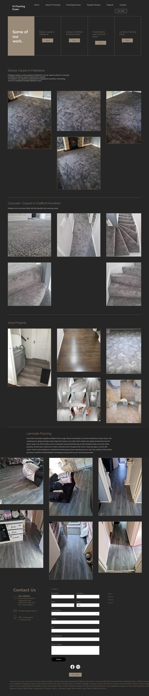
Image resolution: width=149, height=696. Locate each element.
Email (53, 602)
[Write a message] (75, 650)
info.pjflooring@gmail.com (27, 611)
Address (54, 619)
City (52, 627)
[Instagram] (78, 667)
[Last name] (87, 596)
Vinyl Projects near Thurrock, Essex (99, 34)
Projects (110, 599)
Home (110, 594)
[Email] (62, 605)
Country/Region (56, 610)
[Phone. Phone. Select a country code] (80, 605)
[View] (47, 40)
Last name (80, 593)
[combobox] (75, 613)
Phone (79, 602)
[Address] (74, 622)
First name (55, 593)
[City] (74, 630)
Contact (110, 603)
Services (110, 597)
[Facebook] (72, 667)
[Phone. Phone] (90, 605)
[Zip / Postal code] (74, 639)
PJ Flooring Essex (18, 8)
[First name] (62, 596)
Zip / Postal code (56, 636)
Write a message (56, 644)
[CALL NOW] (121, 11)
